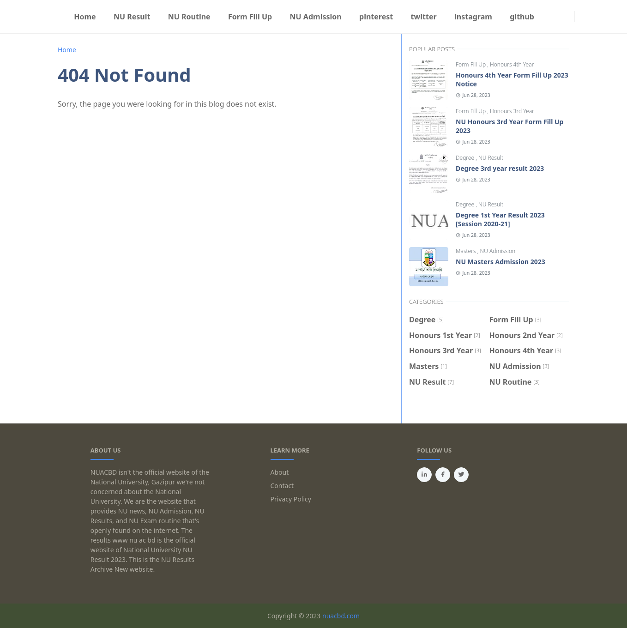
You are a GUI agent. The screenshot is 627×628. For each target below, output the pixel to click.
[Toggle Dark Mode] (580, 16)
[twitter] (461, 474)
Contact (282, 485)
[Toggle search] (587, 16)
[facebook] (546, 16)
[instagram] (554, 16)
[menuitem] (85, 16)
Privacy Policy (291, 499)
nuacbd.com (341, 615)
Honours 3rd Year (512, 111)
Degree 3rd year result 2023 (500, 168)
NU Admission (498, 251)
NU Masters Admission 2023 (500, 261)
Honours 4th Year (512, 64)
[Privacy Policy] (561, 16)
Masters (466, 251)
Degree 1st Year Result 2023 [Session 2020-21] (500, 219)
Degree (466, 158)
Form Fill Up (471, 64)
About (280, 472)
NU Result (490, 158)
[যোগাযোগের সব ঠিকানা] (569, 16)
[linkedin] (424, 474)
